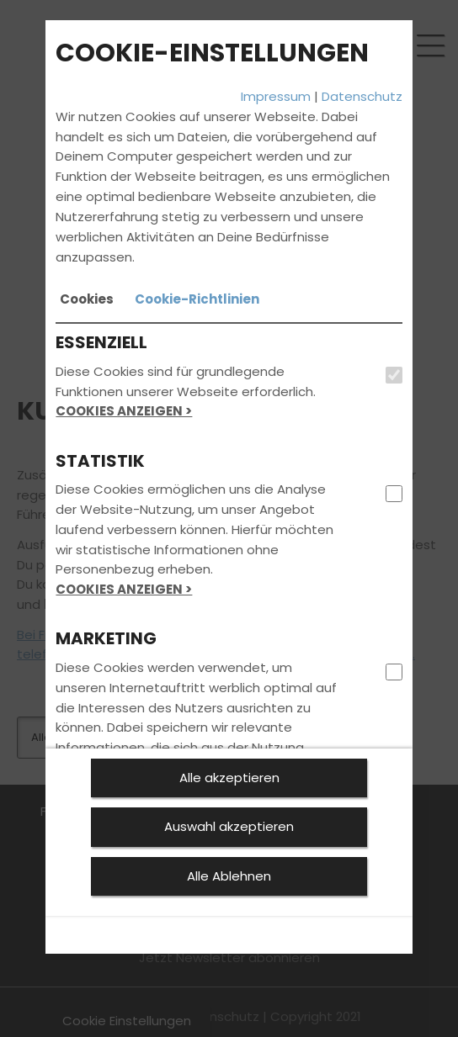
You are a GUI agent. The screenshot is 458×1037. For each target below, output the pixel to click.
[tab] (87, 299)
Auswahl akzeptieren (229, 826)
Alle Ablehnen (229, 876)
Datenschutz (362, 96)
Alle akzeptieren (229, 777)
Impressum (276, 96)
